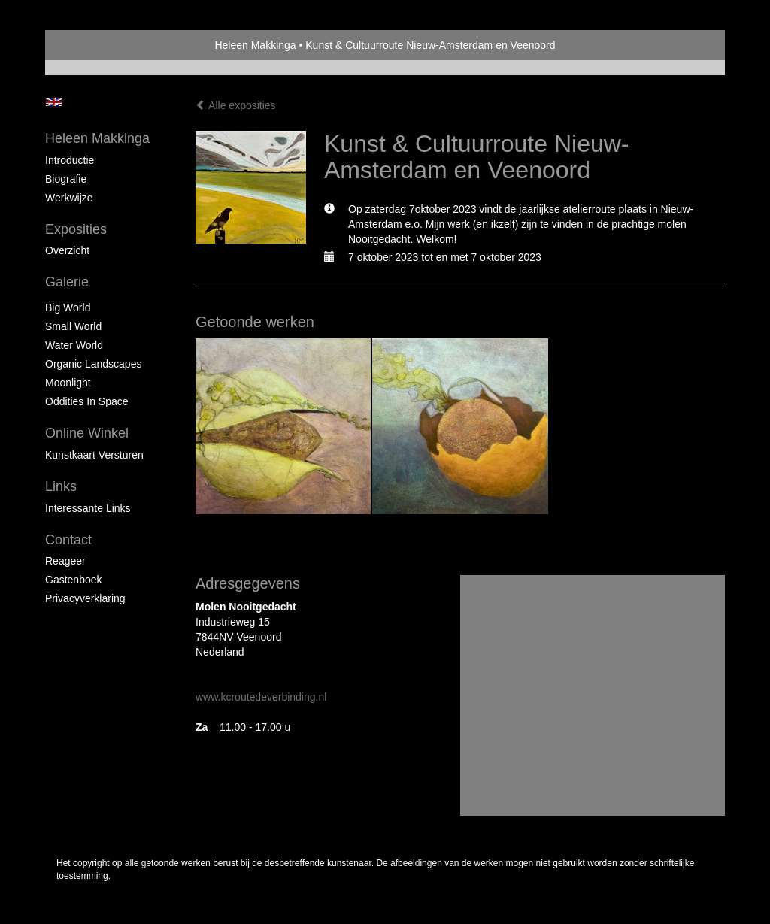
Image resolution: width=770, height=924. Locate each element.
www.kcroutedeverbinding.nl (261, 697)
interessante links (88, 508)
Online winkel (87, 433)
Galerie (67, 281)
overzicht (67, 250)
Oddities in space (87, 401)
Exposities (76, 229)
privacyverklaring (85, 598)
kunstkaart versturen (94, 455)
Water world (74, 345)
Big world (67, 307)
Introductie (69, 160)
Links (61, 486)
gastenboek (73, 580)
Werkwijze (69, 198)
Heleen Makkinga (255, 45)
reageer (65, 561)
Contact (68, 539)
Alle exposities (236, 105)
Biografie (65, 179)
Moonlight (68, 383)
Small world (73, 326)
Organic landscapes (93, 364)
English (53, 102)
